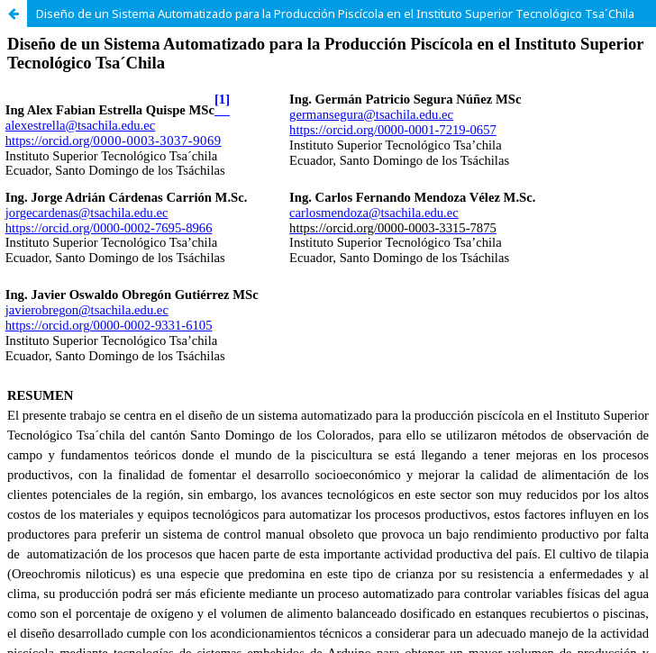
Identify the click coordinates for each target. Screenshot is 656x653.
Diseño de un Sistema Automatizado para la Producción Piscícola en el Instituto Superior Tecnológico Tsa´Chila (335, 13)
